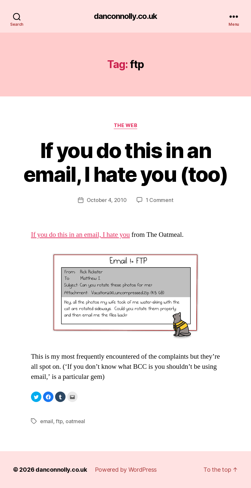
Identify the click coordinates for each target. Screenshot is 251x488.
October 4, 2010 (107, 200)
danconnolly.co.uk (125, 16)
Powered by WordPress (126, 469)
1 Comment (159, 200)
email (46, 421)
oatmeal (75, 421)
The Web (126, 125)
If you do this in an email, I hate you (80, 234)
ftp (59, 421)
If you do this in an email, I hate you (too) (125, 162)
